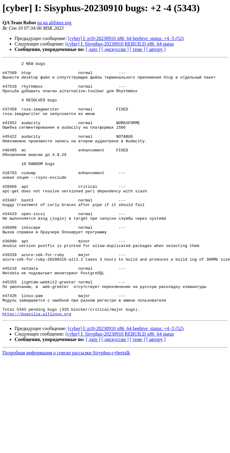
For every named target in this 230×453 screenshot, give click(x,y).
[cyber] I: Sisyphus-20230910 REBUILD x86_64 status (120, 43)
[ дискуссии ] (115, 49)
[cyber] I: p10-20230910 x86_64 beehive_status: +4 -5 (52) (126, 38)
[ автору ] (155, 49)
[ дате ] (93, 49)
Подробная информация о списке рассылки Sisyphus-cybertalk (66, 403)
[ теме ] (137, 49)
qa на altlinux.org (54, 22)
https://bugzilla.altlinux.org (36, 364)
